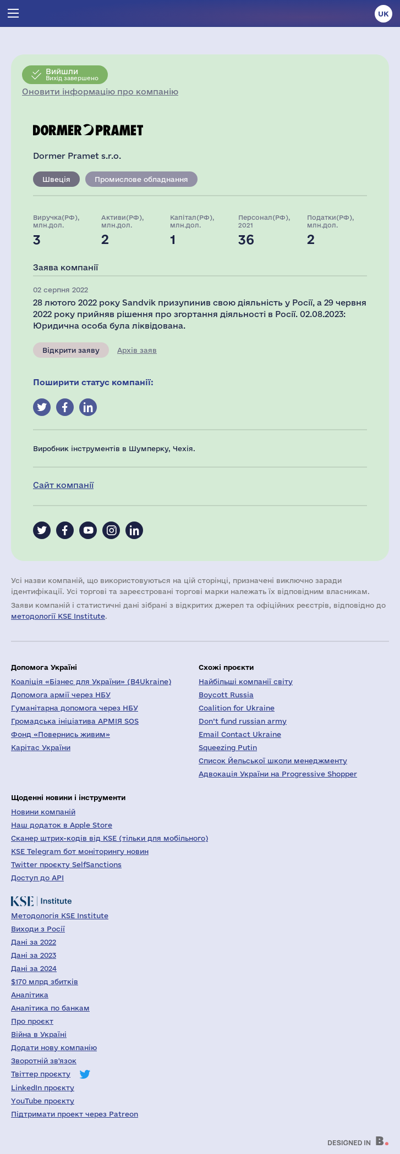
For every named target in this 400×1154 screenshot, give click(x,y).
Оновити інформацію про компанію (100, 91)
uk (383, 14)
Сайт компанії (63, 485)
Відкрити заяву (71, 350)
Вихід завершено (72, 74)
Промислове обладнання (141, 179)
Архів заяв (137, 350)
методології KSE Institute (58, 616)
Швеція (56, 179)
